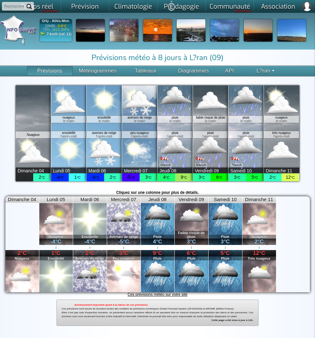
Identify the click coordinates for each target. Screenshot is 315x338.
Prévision (85, 6)
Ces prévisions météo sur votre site (157, 294)
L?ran (265, 71)
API (229, 71)
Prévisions (49, 71)
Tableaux (145, 71)
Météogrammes (97, 71)
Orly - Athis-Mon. (56, 21)
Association (278, 6)
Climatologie (133, 6)
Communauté (230, 7)
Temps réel (39, 7)
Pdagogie (181, 6)
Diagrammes (193, 71)
